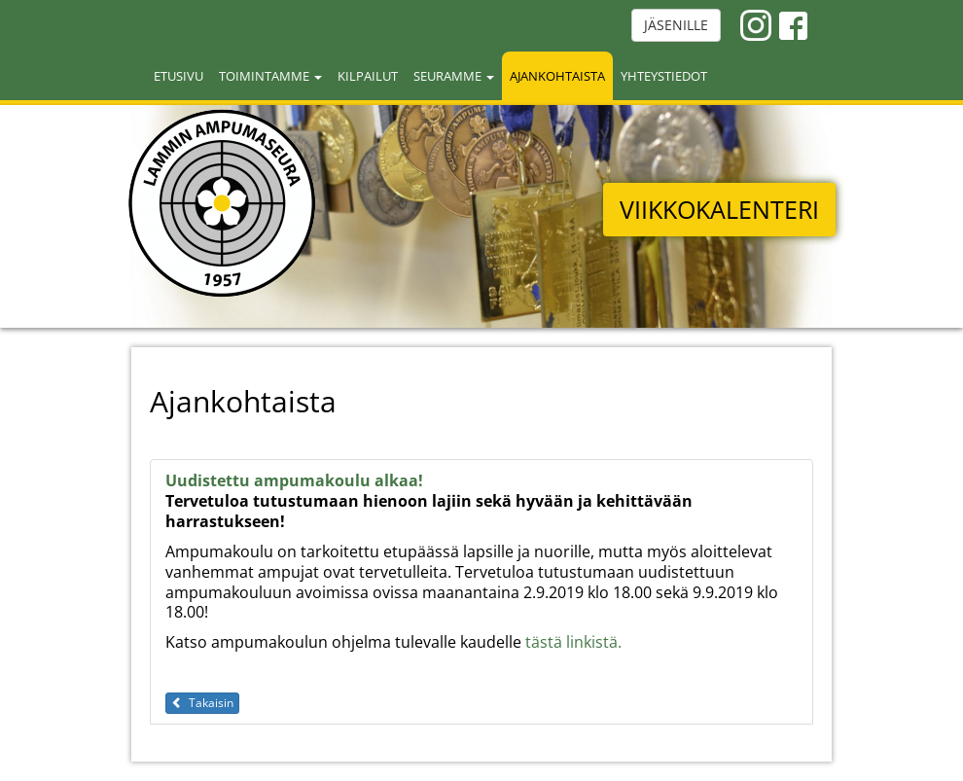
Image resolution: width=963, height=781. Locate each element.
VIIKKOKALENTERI (719, 209)
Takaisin (202, 702)
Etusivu (178, 76)
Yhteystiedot (664, 76)
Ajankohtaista (557, 76)
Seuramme (453, 76)
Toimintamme (270, 76)
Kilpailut (368, 76)
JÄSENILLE (676, 25)
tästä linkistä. (573, 642)
